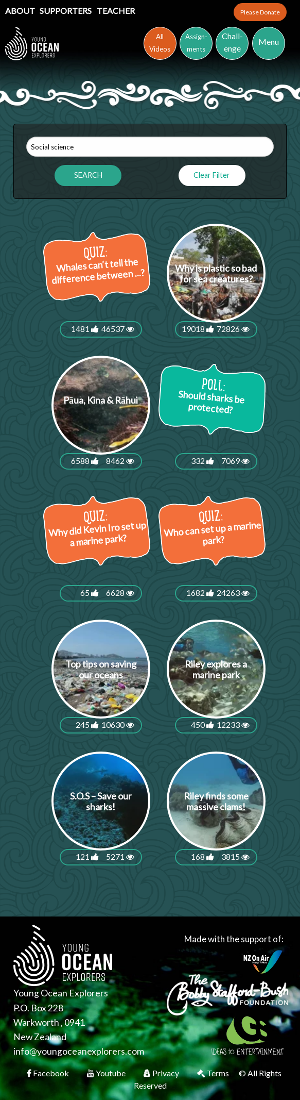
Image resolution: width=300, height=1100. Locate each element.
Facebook (48, 1073)
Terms (214, 1073)
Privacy (162, 1073)
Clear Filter (211, 175)
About (21, 10)
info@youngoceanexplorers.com (78, 1051)
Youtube (107, 1073)
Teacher (116, 10)
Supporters (66, 10)
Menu (268, 41)
